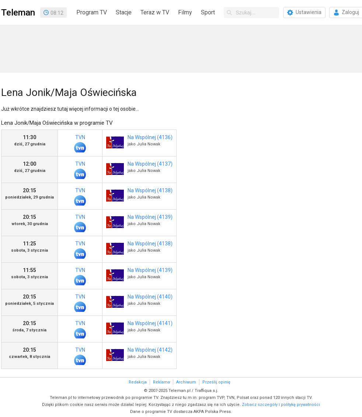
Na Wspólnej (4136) (150, 137)
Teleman (18, 12)
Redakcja (138, 382)
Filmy (185, 12)
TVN (80, 143)
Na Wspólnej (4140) (150, 297)
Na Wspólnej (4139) (150, 217)
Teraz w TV (154, 12)
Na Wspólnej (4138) (150, 190)
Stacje (124, 12)
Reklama (161, 382)
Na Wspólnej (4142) (150, 350)
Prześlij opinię (216, 382)
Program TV (91, 12)
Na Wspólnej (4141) (150, 323)
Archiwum (186, 382)
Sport (208, 12)
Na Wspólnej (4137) (150, 164)
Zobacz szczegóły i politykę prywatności (281, 404)
